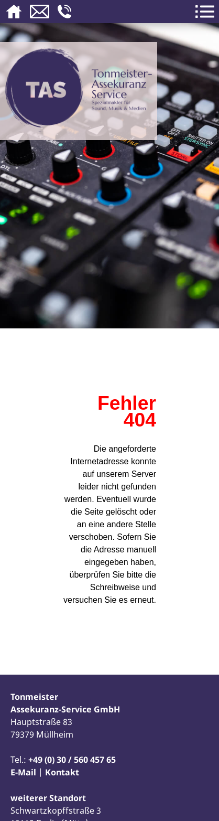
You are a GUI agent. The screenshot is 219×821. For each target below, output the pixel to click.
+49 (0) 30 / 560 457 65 (72, 759)
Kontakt (62, 772)
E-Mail (23, 772)
